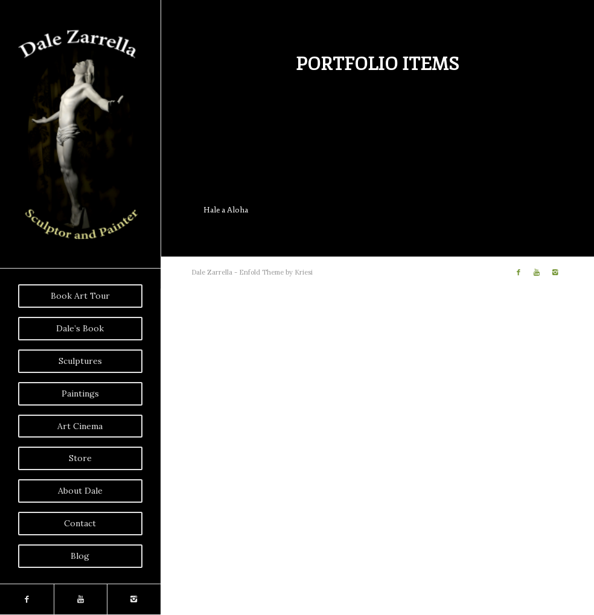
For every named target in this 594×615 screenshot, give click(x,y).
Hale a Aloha (225, 210)
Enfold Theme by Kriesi (276, 272)
